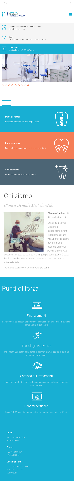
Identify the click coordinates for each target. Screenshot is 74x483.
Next (68, 68)
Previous (6, 68)
